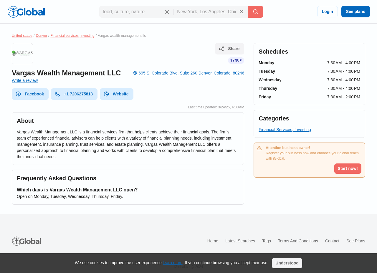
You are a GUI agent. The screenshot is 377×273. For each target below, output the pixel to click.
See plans (355, 11)
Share (229, 49)
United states (22, 36)
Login (327, 11)
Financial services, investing (72, 36)
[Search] (255, 12)
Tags (266, 241)
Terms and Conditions (298, 241)
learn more (173, 262)
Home (212, 241)
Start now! (348, 168)
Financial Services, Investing (285, 129)
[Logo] (26, 12)
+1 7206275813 (73, 94)
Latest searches (240, 241)
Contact (332, 241)
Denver (41, 36)
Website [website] (115, 94)
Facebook (29, 94)
